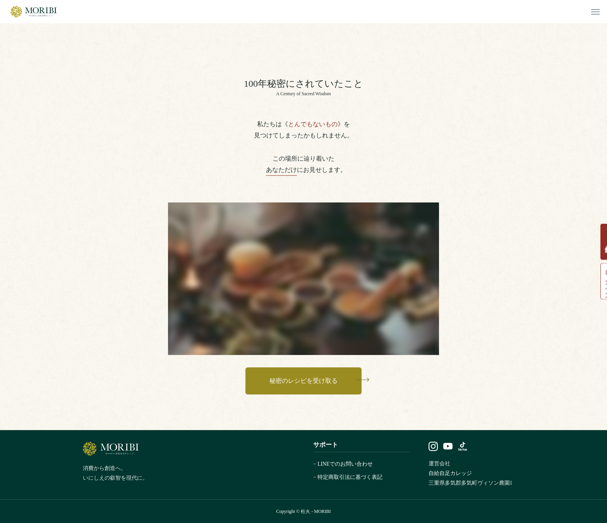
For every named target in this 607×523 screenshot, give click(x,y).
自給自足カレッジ (450, 473)
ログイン (598, 286)
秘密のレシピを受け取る (303, 380)
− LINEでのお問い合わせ (343, 464)
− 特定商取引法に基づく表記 (347, 477)
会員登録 (598, 236)
